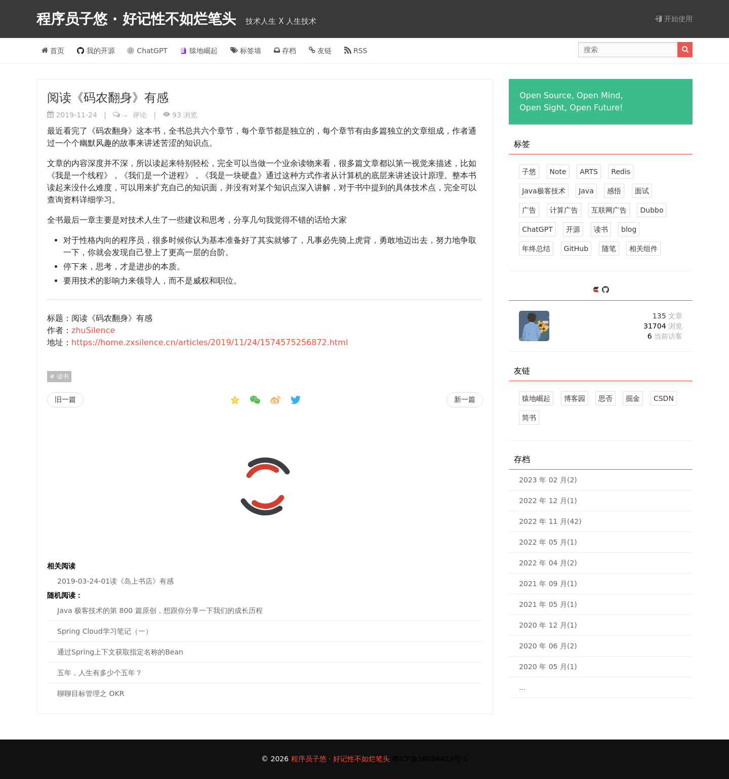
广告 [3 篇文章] (529, 210)
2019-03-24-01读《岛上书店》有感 (115, 581)
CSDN (664, 398)
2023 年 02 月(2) (548, 480)
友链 (320, 51)
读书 (62, 376)
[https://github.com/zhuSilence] (605, 290)
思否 (605, 398)
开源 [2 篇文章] (573, 229)
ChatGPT (147, 51)
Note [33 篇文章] (558, 172)
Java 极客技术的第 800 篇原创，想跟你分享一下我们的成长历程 (160, 610)
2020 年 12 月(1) (548, 625)
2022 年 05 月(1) (548, 542)
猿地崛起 (199, 51)
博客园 (574, 398)
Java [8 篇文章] (586, 191)
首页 (53, 51)
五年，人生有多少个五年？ (99, 673)
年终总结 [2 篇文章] (536, 248)
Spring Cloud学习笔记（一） (104, 631)
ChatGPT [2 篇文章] (537, 229)
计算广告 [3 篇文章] (564, 210)
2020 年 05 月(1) (548, 667)
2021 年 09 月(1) (548, 584)
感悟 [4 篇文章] (614, 191)
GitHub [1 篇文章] (576, 248)
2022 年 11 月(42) (550, 521)
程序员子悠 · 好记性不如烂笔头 (138, 19)
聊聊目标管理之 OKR (90, 693)
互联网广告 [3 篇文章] (609, 210)
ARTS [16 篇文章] (589, 172)
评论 (135, 115)
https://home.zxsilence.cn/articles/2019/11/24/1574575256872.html (209, 342)
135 (667, 316)
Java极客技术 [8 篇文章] (543, 191)
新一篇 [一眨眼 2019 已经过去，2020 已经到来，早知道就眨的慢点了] (464, 399)
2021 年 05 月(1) (548, 604)
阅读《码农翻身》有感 (108, 98)
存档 (285, 51)
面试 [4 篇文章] (642, 191)
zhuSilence (93, 330)
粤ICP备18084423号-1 (430, 759)
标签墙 (245, 51)
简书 (529, 418)
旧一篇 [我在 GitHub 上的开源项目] (65, 399)
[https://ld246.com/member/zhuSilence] (597, 290)
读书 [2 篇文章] (601, 229)
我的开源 (96, 51)
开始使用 (674, 19)
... (522, 687)
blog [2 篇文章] (628, 229)
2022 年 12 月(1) (548, 501)
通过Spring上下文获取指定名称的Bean (120, 652)
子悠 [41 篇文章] (529, 172)
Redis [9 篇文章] (620, 172)
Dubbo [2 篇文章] (651, 210)
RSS (356, 51)
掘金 (633, 398)
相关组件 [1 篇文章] (643, 248)
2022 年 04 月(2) (548, 563)
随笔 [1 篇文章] (609, 248)
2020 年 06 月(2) (548, 646)
